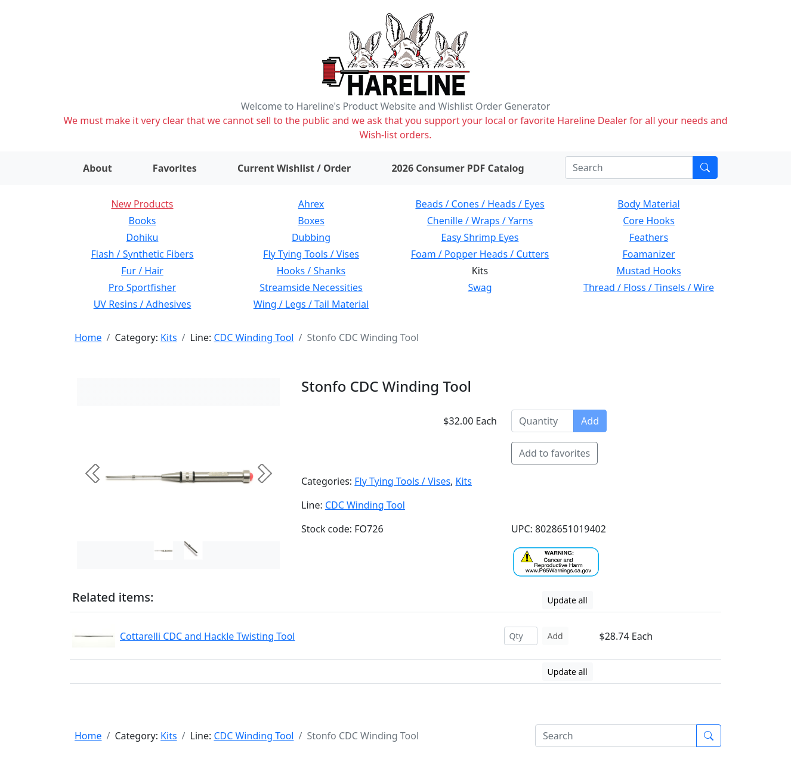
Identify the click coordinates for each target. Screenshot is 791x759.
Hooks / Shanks (311, 270)
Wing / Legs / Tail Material (311, 304)
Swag (480, 287)
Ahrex (311, 203)
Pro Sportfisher (142, 287)
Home (88, 337)
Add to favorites (554, 453)
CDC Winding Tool (253, 337)
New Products (142, 203)
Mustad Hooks (648, 270)
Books (142, 220)
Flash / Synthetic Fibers (142, 254)
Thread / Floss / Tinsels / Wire (648, 287)
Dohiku (142, 237)
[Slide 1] (193, 550)
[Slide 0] (163, 550)
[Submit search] (705, 167)
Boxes (311, 220)
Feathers (648, 237)
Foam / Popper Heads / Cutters (480, 254)
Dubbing (311, 237)
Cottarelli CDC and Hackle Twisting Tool (207, 636)
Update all (568, 600)
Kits (168, 337)
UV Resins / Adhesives (142, 304)
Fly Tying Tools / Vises (311, 254)
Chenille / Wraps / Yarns (480, 220)
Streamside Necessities (311, 287)
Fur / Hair (142, 270)
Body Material (648, 203)
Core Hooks (649, 220)
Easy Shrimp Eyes (480, 237)
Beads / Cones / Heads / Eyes (479, 203)
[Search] (629, 167)
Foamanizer (648, 254)
